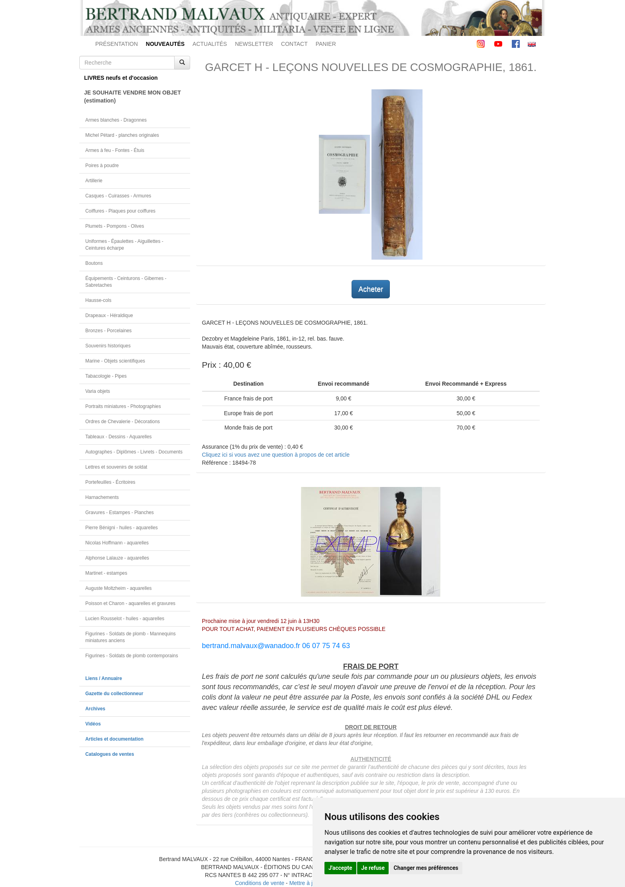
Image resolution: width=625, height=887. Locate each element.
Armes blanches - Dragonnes (116, 120)
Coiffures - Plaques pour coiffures (120, 211)
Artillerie (93, 180)
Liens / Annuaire (103, 678)
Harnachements (102, 497)
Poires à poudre (102, 165)
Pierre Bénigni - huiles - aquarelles (121, 527)
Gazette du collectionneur (114, 693)
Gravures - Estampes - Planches (119, 512)
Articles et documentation (114, 739)
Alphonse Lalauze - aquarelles (117, 558)
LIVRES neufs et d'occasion (121, 78)
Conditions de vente (259, 883)
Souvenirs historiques (108, 346)
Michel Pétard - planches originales (122, 135)
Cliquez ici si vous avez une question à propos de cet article (276, 454)
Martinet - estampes (106, 573)
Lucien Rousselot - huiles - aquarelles (124, 618)
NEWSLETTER (254, 44)
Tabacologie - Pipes (106, 376)
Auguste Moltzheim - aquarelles (118, 588)
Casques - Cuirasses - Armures (118, 196)
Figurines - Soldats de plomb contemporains (131, 655)
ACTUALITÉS (210, 44)
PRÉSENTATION (116, 44)
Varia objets (97, 391)
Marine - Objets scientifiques (115, 361)
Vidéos (93, 724)
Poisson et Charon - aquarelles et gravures (130, 603)
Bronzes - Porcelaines (108, 330)
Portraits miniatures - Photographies (123, 406)
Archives (95, 709)
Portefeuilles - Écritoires (110, 482)
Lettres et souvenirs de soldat (116, 467)
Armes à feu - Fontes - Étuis (114, 150)
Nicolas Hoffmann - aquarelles (117, 543)
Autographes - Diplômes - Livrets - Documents (134, 452)
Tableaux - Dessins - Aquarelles (118, 437)
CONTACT (294, 44)
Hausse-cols (98, 300)
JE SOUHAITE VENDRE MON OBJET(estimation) (132, 96)
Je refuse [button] (373, 868)
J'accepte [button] (340, 868)
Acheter (370, 289)
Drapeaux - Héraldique (109, 315)
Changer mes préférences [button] (426, 868)
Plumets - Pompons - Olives (114, 226)
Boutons (94, 263)
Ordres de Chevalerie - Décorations (122, 421)
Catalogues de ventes (109, 754)
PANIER (326, 44)
